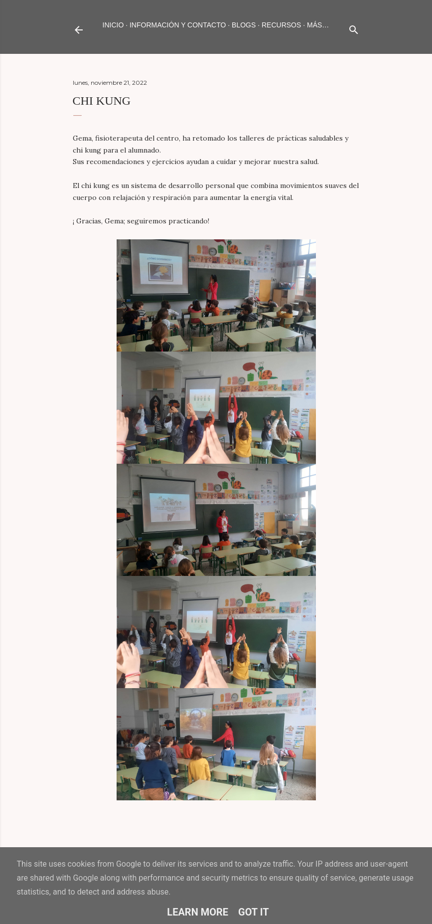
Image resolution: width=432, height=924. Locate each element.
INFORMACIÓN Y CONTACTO (178, 25)
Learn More (197, 912)
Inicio (113, 25)
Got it (253, 912)
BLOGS (244, 25)
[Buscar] (354, 27)
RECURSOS (281, 25)
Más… (318, 25)
